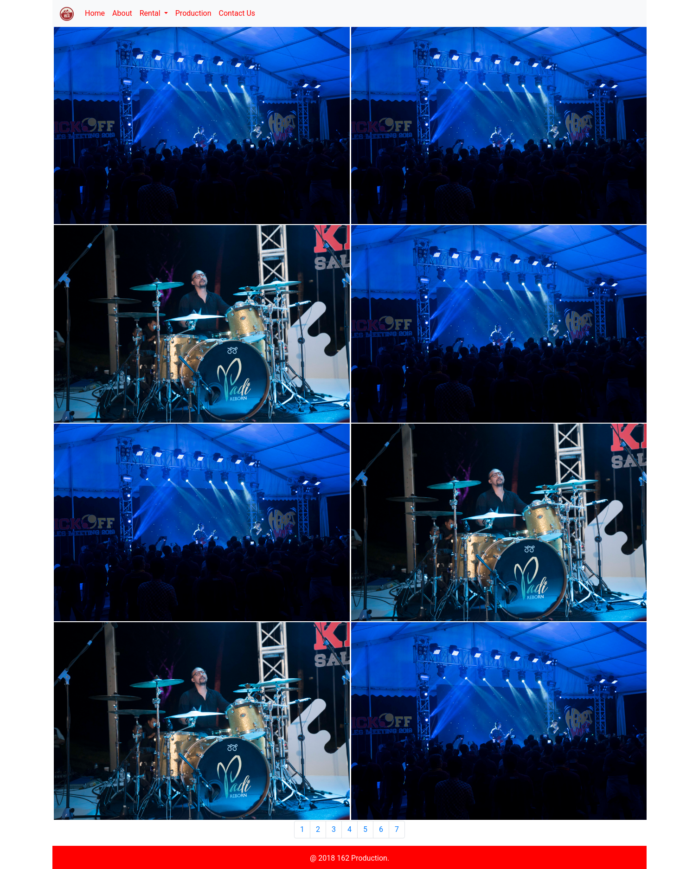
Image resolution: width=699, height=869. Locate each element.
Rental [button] (151, 13)
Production (193, 13)
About (122, 13)
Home (97, 12)
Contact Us (237, 13)
